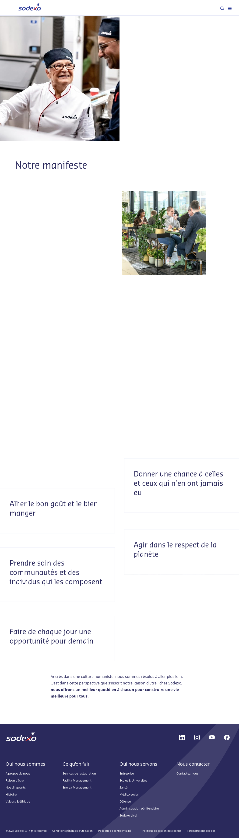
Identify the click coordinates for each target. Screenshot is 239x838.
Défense (125, 801)
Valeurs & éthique (18, 801)
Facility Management (77, 780)
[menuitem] (222, 8)
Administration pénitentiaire (139, 808)
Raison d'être (15, 780)
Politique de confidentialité (114, 830)
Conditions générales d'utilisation (72, 830)
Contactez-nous (187, 773)
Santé (123, 787)
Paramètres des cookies (201, 830)
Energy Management (77, 787)
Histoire (11, 794)
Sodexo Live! (128, 815)
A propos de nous (18, 773)
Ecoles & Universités (133, 780)
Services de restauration (79, 773)
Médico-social (129, 794)
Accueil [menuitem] (23, 7)
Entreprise (127, 773)
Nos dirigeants (16, 787)
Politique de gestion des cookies (161, 830)
